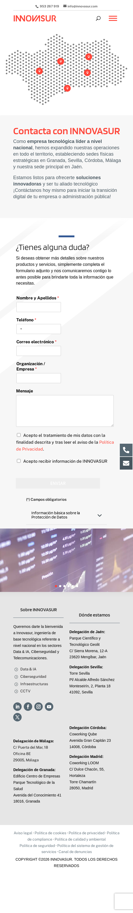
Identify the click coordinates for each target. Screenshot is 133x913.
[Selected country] (20, 329)
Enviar (58, 483)
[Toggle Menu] (113, 20)
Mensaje (24, 390)
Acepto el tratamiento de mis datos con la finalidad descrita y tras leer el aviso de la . (65, 442)
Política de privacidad (86, 833)
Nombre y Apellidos (37, 297)
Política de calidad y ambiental (80, 839)
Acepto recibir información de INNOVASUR (65, 461)
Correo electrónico (36, 341)
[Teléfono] (38, 329)
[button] (56, 586)
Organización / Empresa (30, 366)
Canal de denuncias (75, 852)
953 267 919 (49, 6)
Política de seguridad (37, 846)
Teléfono (26, 319)
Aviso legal (23, 833)
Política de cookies (50, 833)
